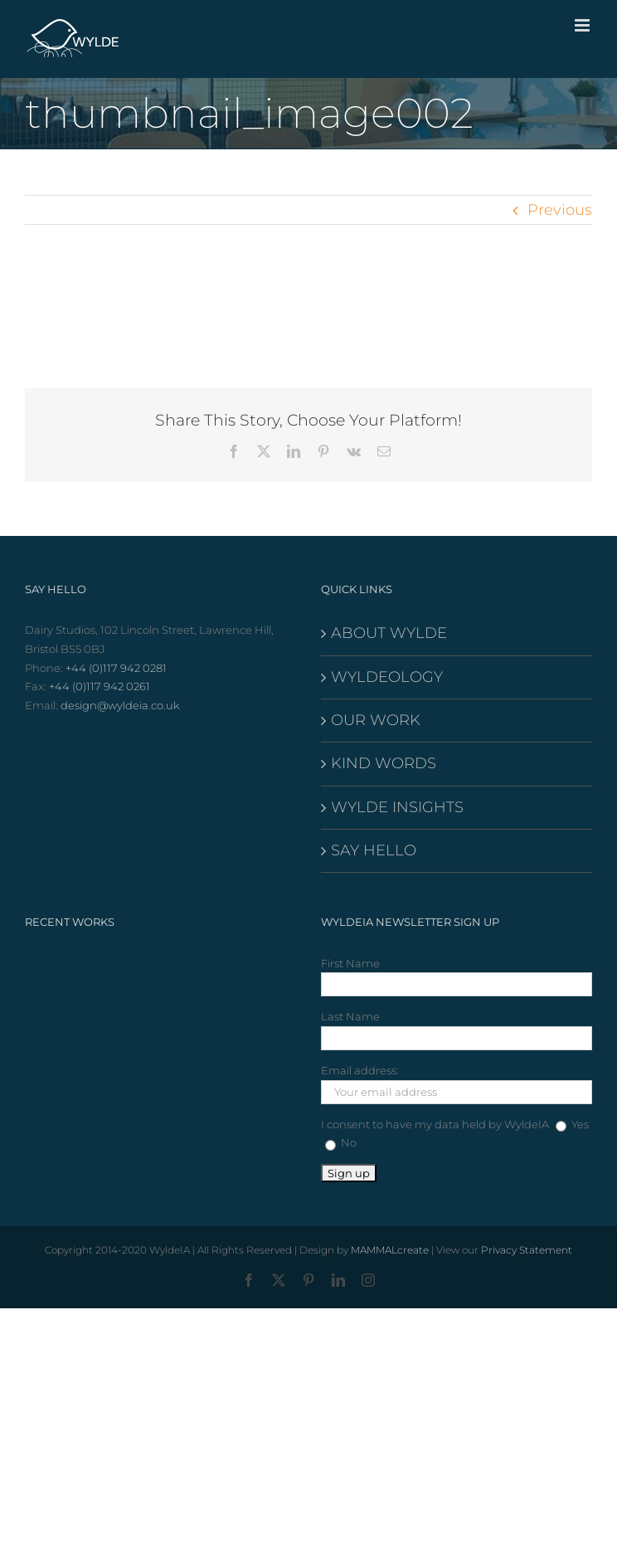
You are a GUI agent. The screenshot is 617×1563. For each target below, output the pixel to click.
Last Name (350, 1016)
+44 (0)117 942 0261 (99, 686)
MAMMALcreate (390, 1250)
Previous (559, 210)
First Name (350, 963)
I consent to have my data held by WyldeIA (435, 1124)
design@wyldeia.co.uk (120, 705)
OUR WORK (375, 720)
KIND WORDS (383, 763)
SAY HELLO (373, 850)
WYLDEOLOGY (387, 677)
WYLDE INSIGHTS (397, 807)
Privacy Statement (526, 1250)
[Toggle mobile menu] (583, 25)
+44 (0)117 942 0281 (116, 667)
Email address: (360, 1070)
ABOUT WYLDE (389, 633)
